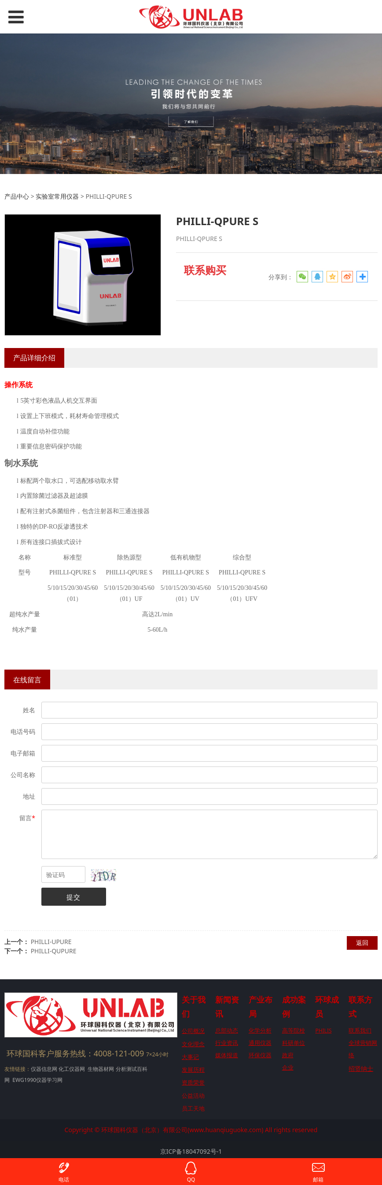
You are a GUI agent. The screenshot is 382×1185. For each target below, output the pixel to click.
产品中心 (16, 196)
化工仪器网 (72, 1069)
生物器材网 (101, 1069)
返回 (362, 942)
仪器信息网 (44, 1069)
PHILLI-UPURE (51, 941)
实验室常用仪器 (57, 196)
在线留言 (27, 680)
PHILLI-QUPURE (54, 951)
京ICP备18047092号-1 (191, 1151)
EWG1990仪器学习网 (36, 1080)
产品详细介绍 (34, 358)
